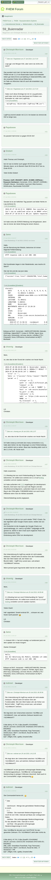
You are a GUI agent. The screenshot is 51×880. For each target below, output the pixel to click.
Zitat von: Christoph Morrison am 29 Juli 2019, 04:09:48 (25, 592)
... (31, 39)
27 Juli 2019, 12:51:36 (9, 53)
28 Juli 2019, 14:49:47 (9, 426)
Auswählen (13, 101)
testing (41, 478)
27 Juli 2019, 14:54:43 (9, 154)
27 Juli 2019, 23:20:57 (9, 238)
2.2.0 (22, 484)
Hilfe (10, 875)
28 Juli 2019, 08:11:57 (9, 350)
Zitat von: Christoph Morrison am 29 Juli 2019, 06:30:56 (25, 692)
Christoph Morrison (14, 50)
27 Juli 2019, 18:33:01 (9, 197)
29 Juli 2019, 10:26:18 (9, 635)
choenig (9, 347)
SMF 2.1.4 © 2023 (20, 877)
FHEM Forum (14, 9)
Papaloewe (11, 127)
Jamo (8, 234)
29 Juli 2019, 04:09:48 (9, 464)
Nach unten (6, 39)
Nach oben (6, 857)
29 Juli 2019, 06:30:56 (9, 549)
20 (33, 39)
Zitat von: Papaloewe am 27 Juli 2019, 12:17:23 (22, 59)
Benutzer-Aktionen (41, 43)
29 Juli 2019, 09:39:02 (9, 582)
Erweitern (19, 285)
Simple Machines (31, 877)
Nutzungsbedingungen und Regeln (23, 875)
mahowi (9, 683)
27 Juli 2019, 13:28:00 (9, 131)
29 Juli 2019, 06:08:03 (11, 512)
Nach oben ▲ (38, 875)
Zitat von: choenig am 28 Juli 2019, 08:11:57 (21, 431)
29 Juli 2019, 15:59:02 (9, 791)
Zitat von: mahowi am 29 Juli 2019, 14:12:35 (21, 753)
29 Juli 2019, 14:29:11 (9, 748)
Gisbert (9, 151)
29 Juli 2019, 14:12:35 (9, 687)
